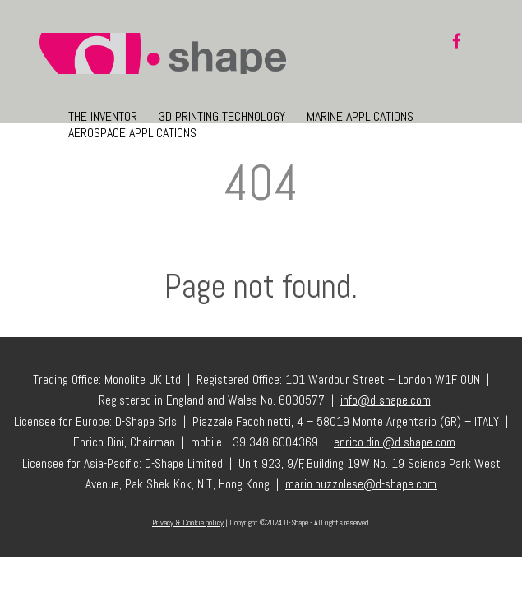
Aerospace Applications (132, 132)
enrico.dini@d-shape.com (394, 442)
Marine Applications (360, 116)
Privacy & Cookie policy (188, 522)
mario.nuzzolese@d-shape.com (361, 484)
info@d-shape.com (385, 400)
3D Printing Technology (222, 116)
